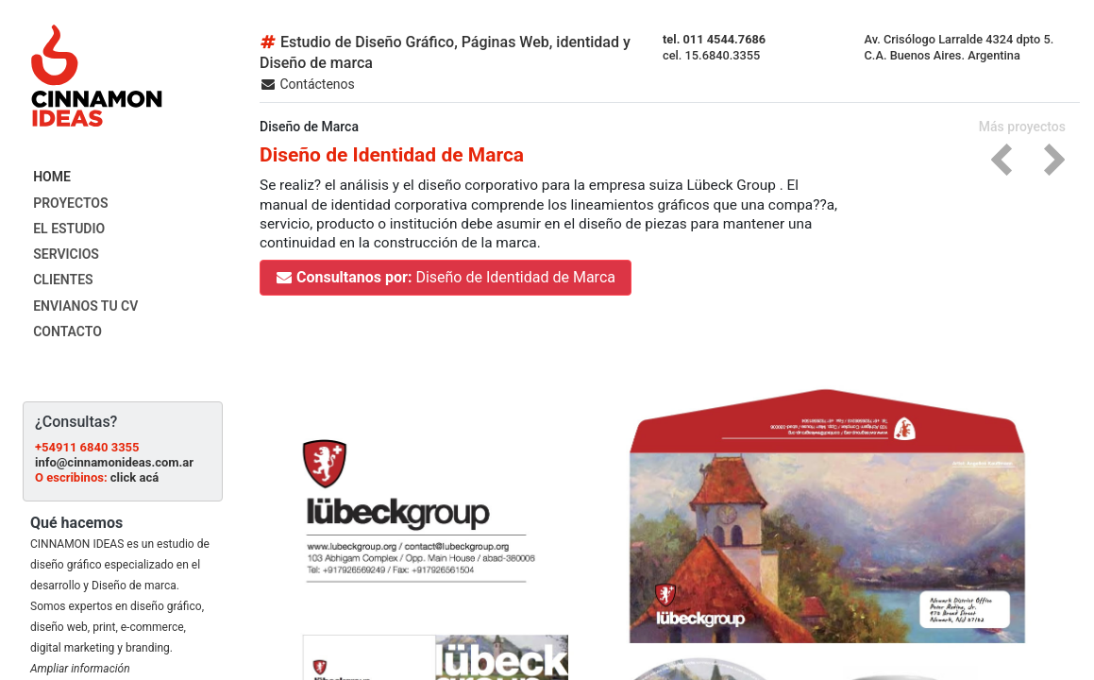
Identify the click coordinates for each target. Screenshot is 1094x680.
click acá (134, 477)
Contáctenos (307, 84)
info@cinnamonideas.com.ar (114, 462)
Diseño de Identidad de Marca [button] (445, 277)
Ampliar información (80, 668)
